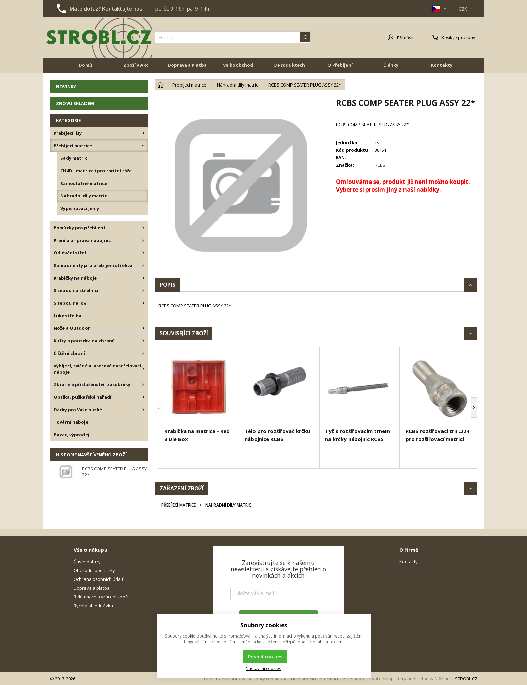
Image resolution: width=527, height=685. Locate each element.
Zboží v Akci (136, 65)
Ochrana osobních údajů (99, 579)
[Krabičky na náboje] (143, 277)
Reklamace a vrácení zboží (101, 597)
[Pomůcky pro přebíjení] (143, 227)
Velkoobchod (238, 65)
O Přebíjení (340, 65)
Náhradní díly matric (228, 505)
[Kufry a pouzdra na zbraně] (143, 340)
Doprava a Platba (187, 65)
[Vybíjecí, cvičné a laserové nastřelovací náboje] (143, 368)
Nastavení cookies (263, 668)
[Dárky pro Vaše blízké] (143, 409)
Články (390, 65)
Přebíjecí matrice (178, 505)
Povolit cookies (265, 656)
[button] (158, 407)
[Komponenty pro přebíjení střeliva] (143, 265)
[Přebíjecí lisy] (143, 133)
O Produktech (289, 65)
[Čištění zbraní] (143, 353)
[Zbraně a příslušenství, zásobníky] (143, 384)
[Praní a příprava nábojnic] (143, 240)
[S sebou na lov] (143, 303)
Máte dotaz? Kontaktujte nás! (107, 8)
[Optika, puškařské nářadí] (143, 397)
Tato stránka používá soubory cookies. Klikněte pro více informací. (271, 679)
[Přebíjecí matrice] (143, 145)
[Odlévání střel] (143, 252)
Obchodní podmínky (94, 570)
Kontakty (441, 65)
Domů (85, 65)
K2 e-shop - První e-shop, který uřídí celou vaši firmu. (397, 679)
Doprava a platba (92, 588)
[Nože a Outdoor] (143, 328)
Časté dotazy (87, 561)
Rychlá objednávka (93, 606)
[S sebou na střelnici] (143, 290)
